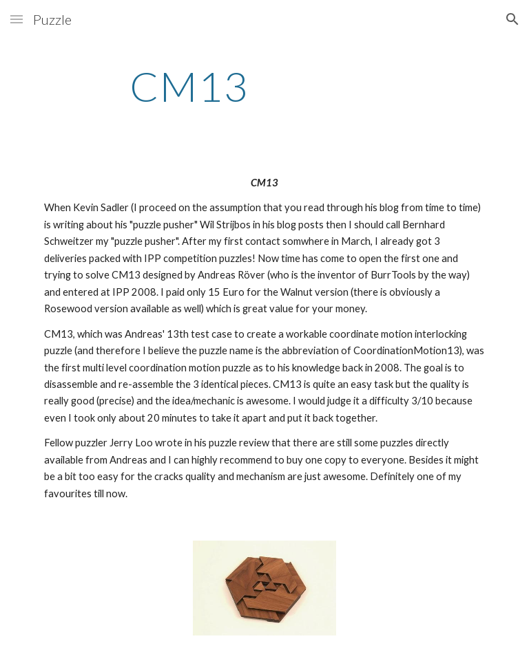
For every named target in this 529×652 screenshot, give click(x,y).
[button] (16, 19)
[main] (189, 86)
